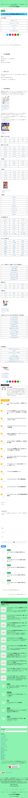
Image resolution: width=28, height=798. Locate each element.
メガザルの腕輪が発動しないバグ (14, 324)
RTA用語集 (14, 350)
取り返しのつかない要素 (14, 335)
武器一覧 (14, 197)
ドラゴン (14, 296)
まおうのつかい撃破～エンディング (14, 279)
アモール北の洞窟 (14, 242)
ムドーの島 (14, 244)
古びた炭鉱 (22, 253)
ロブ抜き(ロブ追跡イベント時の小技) (14, 333)
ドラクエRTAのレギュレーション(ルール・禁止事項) (14, 352)
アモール (6, 173)
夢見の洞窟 (5, 242)
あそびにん (5, 62)
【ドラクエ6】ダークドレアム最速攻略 (15, 638)
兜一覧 (14, 203)
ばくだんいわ (5, 152)
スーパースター (22, 294)
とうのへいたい (5, 219)
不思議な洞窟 (5, 251)
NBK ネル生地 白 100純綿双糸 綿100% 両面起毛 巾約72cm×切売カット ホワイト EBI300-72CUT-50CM (5, 108)
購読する (3, 602)
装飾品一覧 (14, 205)
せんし (5, 284)
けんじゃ (5, 294)
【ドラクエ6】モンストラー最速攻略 (14, 702)
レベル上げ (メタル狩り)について (14, 25)
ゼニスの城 (5, 166)
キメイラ (23, 152)
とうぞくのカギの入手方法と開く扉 (14, 317)
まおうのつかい (14, 228)
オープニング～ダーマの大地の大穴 (14, 266)
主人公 (5, 138)
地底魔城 (5, 244)
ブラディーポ (14, 219)
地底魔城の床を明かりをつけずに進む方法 (14, 328)
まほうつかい (22, 284)
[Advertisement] (14, 40)
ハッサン (14, 138)
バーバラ (5, 140)
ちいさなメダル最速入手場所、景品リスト (14, 30)
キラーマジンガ (5, 230)
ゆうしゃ (5, 296)
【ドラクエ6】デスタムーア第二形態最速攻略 (16, 486)
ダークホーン (5, 154)
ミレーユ (23, 138)
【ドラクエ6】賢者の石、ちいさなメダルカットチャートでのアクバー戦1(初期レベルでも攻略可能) (17, 412)
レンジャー (14, 294)
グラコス (5, 228)
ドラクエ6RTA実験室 (14, 6)
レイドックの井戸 (23, 251)
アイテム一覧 (14, 207)
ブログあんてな (4, 600)
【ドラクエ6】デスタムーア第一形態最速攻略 (16, 479)
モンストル (23, 173)
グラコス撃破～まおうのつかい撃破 (14, 277)
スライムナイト (14, 152)
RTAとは (14, 354)
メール (3, 532)
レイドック (23, 171)
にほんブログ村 (6, 772)
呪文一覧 (14, 212)
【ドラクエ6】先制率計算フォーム (14, 471)
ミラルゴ (23, 226)
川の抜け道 (22, 240)
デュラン (23, 230)
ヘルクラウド (22, 228)
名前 (2, 528)
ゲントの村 (14, 173)
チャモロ (14, 140)
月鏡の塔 (23, 242)
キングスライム (14, 154)
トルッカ (6, 171)
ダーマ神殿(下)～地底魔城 (14, 268)
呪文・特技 (3, 502)
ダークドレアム (5, 235)
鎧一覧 (14, 199)
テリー (14, 230)
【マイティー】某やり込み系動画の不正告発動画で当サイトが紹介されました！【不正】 (14, 361)
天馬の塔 (14, 253)
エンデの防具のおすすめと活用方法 (14, 326)
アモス (23, 140)
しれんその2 (5, 226)
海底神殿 (14, 251)
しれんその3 (14, 226)
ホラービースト (22, 219)
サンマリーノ (14, 171)
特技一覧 (14, 214)
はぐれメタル (23, 154)
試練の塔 (14, 240)
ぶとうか (14, 284)
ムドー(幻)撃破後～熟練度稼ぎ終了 (14, 270)
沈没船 (14, 249)
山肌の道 (5, 240)
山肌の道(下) (5, 253)
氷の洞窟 (23, 249)
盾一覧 (14, 201)
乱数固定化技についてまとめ (14, 20)
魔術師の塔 (5, 249)
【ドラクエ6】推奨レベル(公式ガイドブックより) (17, 668)
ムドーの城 (22, 244)
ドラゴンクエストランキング (14, 768)
